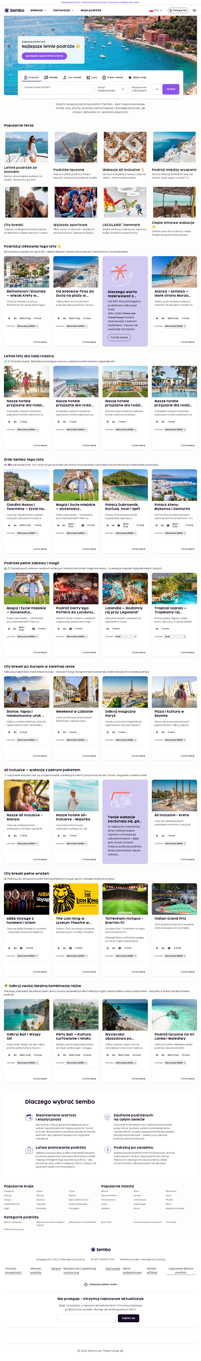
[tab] (31, 77)
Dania (39, 1191)
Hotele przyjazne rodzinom (147, 1222)
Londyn (137, 1195)
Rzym (168, 1195)
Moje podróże (91, 10)
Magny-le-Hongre (175, 1208)
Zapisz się (128, 1318)
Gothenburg (140, 1200)
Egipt (6, 1208)
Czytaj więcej (121, 337)
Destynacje (63, 10)
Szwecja (40, 1200)
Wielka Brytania (12, 1204)
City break (171, 1222)
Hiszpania (9, 1191)
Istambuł (105, 1208)
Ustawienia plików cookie (100, 1284)
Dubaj (104, 1204)
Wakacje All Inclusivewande (82, 1222)
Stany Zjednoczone (79, 1200)
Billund (104, 1191)
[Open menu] (194, 10)
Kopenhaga (140, 1204)
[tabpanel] (100, 89)
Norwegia (41, 1208)
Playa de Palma (108, 1195)
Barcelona (171, 1191)
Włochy (40, 1195)
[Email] (86, 1318)
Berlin (169, 1204)
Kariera (56, 1268)
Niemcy (72, 1195)
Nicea (136, 1208)
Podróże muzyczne (14, 1229)
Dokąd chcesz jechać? (37, 87)
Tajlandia (41, 1204)
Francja (7, 1195)
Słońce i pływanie (13, 1222)
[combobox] (58, 90)
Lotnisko (11, 326)
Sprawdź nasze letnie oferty (44, 56)
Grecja (7, 1200)
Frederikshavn (108, 1200)
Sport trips (106, 1222)
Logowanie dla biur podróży (181, 1270)
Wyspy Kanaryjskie (78, 1204)
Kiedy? (101, 87)
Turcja (72, 1191)
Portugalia (74, 1208)
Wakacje (38, 10)
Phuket (169, 1200)
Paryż (136, 1191)
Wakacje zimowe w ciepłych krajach (50, 1223)
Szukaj (171, 89)
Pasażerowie (139, 87)
